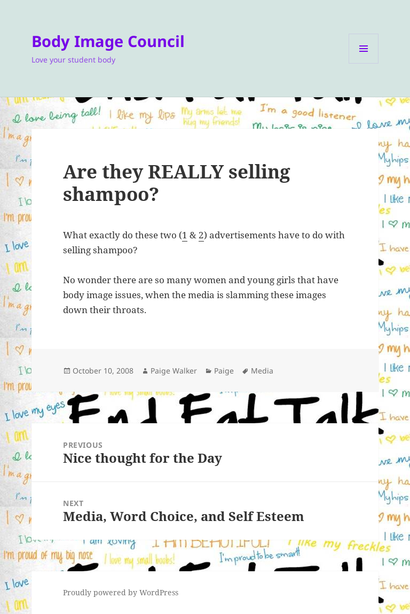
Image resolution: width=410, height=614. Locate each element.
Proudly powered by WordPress (120, 592)
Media (262, 371)
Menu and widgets (364, 63)
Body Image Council (108, 40)
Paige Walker (174, 371)
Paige (224, 371)
